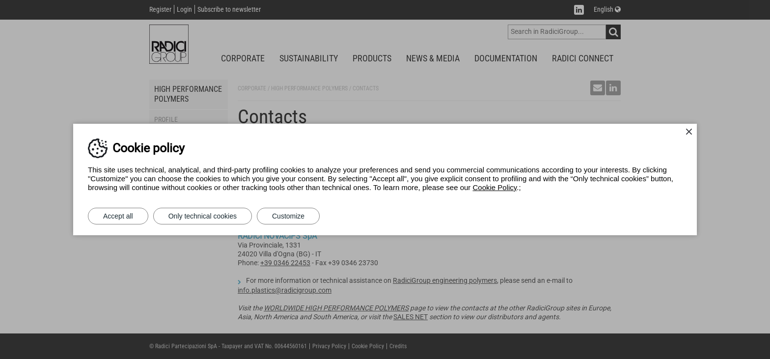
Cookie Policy (495, 187)
